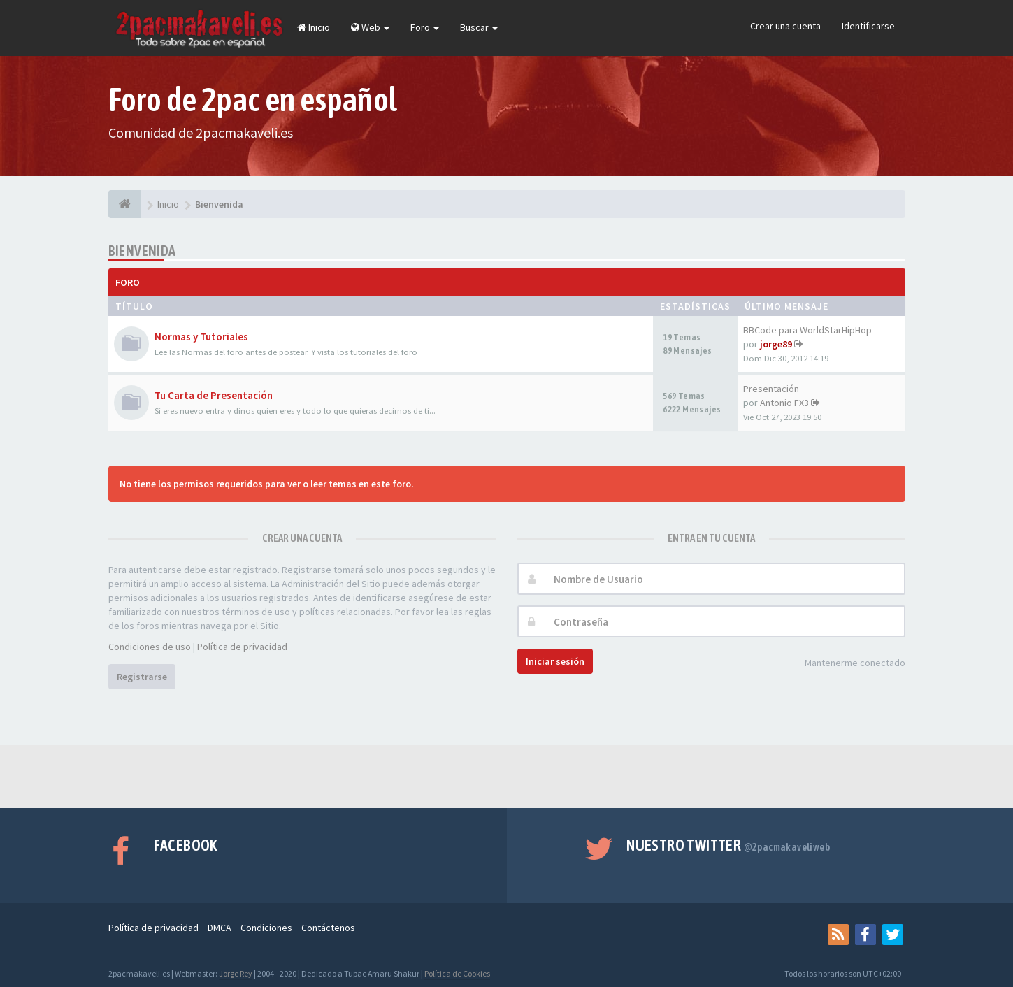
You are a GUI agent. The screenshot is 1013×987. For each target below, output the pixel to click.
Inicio (313, 27)
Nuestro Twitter (728, 845)
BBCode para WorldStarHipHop (807, 330)
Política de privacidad (242, 646)
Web (370, 27)
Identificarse (868, 26)
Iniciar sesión (555, 661)
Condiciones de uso (149, 646)
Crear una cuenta (785, 26)
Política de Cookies (457, 973)
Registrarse (142, 676)
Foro (424, 27)
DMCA (219, 927)
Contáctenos (328, 927)
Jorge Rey (235, 973)
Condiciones (266, 927)
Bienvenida (142, 251)
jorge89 (776, 344)
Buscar (479, 27)
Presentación (771, 388)
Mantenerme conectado (847, 663)
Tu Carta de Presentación (214, 395)
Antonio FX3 (784, 402)
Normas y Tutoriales (201, 336)
